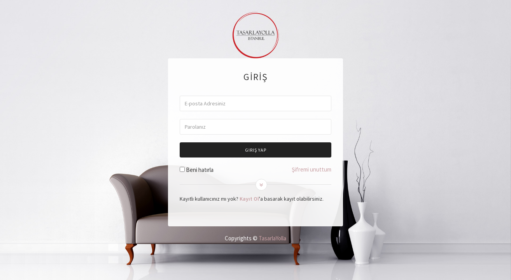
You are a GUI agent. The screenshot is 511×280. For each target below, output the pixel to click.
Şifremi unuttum (311, 169)
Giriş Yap (255, 150)
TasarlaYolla (272, 238)
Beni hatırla (200, 169)
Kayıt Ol (249, 198)
